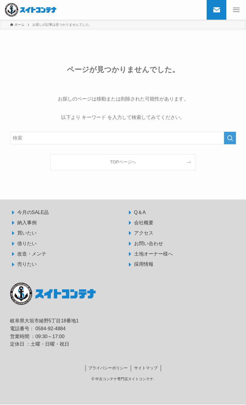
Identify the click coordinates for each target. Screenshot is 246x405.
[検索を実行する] (230, 138)
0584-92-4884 (50, 328)
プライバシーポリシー (108, 368)
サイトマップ (146, 368)
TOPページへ (123, 162)
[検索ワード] (123, 138)
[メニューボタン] (236, 10)
